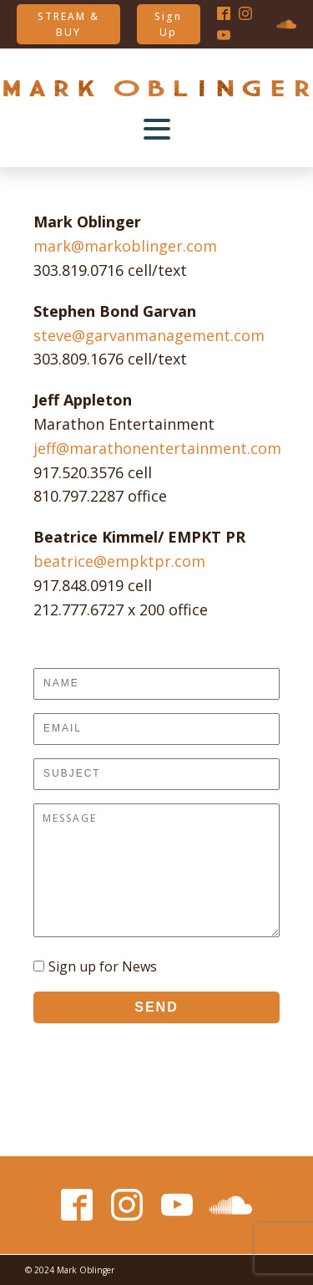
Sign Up (168, 24)
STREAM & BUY (68, 24)
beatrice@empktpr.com (119, 561)
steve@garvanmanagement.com (149, 335)
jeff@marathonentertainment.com (157, 448)
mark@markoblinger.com (125, 246)
